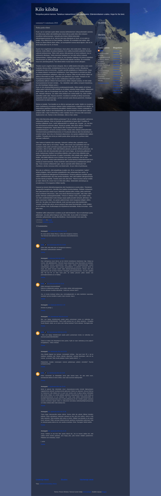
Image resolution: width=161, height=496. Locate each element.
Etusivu (64, 479)
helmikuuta (116, 58)
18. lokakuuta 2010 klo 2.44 (56, 305)
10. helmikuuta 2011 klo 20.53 (57, 351)
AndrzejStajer (87, 492)
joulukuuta (116, 51)
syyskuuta (116, 68)
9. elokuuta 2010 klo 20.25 (56, 258)
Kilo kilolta (46, 9)
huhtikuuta (116, 70)
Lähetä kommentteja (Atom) (48, 484)
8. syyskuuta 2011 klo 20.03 (56, 386)
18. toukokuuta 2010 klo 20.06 (56, 245)
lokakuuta (116, 53)
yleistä (51, 222)
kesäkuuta (116, 80)
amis (42, 245)
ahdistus (45, 222)
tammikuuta (116, 92)
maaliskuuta (117, 73)
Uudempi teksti (42, 479)
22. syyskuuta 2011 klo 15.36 (57, 411)
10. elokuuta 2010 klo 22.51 (55, 283)
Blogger (104, 492)
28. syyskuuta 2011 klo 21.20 (57, 431)
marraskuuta (117, 75)
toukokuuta (116, 56)
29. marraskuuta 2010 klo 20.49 (58, 316)
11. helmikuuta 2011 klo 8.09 (56, 373)
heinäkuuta (116, 78)
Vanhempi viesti (86, 479)
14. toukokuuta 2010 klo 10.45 (57, 231)
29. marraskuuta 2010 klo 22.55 (57, 332)
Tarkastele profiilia (103, 83)
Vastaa (43, 238)
